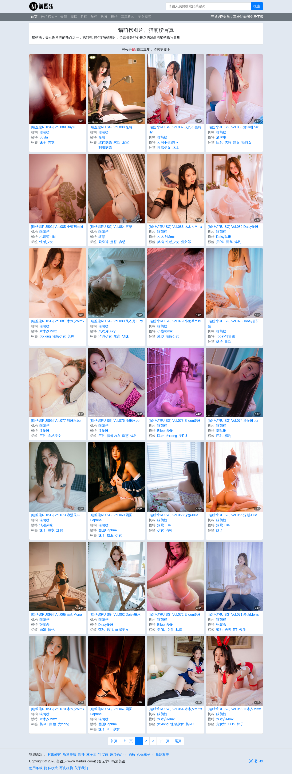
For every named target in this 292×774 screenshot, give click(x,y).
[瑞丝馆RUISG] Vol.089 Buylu (53, 127)
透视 (59, 530)
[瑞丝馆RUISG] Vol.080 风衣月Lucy (116, 321)
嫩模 (160, 242)
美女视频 (144, 17)
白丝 (228, 341)
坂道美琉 (69, 754)
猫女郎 (186, 242)
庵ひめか (116, 754)
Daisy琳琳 (223, 237)
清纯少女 (105, 336)
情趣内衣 (113, 436)
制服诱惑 (105, 147)
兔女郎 (221, 724)
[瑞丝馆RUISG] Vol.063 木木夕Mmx (234, 709)
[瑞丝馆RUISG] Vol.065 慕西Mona (56, 614)
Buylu (43, 137)
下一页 (164, 741)
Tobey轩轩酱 (225, 336)
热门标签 (47, 17)
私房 (178, 630)
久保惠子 (143, 754)
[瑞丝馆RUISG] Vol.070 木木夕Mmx (57, 709)
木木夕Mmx (166, 237)
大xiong (45, 336)
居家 (117, 336)
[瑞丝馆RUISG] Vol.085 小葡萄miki (57, 226)
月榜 (83, 17)
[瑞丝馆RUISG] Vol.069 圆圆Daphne (111, 517)
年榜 (94, 17)
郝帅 (81, 754)
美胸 (71, 336)
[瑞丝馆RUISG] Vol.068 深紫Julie (173, 515)
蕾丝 (229, 242)
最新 (63, 17)
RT (235, 630)
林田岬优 (54, 754)
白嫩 (52, 724)
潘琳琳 (221, 137)
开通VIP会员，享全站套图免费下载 (237, 17)
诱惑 (228, 142)
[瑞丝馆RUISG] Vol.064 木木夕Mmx (175, 709)
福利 (228, 436)
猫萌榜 (44, 132)
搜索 (256, 6)
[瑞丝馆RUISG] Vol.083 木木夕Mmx (175, 226)
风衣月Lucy (107, 331)
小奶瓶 (130, 754)
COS (231, 724)
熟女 (236, 142)
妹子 (42, 142)
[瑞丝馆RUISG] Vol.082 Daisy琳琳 (233, 226)
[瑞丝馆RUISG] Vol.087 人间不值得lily (175, 129)
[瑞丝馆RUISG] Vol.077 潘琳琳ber (56, 420)
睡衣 (160, 436)
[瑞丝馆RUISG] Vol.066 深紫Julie (232, 515)
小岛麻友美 (160, 754)
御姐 (42, 630)
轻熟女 (246, 142)
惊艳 (51, 630)
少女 (118, 535)
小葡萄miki (47, 237)
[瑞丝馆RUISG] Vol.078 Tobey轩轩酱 (233, 323)
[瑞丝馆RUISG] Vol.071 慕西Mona (233, 614)
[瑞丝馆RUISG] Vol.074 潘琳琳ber (233, 420)
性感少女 (164, 147)
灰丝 (117, 142)
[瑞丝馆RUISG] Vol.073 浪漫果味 (55, 515)
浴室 (125, 142)
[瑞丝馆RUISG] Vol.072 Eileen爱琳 (175, 614)
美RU (220, 242)
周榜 (73, 17)
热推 (104, 17)
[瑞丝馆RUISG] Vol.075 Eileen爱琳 (175, 420)
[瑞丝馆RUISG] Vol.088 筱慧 (111, 127)
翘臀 (113, 242)
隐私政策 (51, 768)
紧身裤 (103, 242)
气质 (242, 630)
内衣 (51, 142)
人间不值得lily (167, 142)
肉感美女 (54, 436)
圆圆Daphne (107, 530)
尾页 (178, 741)
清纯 (169, 530)
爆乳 (237, 242)
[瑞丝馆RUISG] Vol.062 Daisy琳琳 (115, 614)
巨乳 (219, 142)
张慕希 (44, 624)
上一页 (128, 741)
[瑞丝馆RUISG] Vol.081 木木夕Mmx (57, 321)
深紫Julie (164, 525)
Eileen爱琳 (165, 431)
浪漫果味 (46, 525)
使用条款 (36, 768)
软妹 (125, 336)
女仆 (170, 630)
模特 (114, 17)
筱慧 (101, 137)
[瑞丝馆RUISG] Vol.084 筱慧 (111, 226)
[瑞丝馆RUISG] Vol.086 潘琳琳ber (233, 127)
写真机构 (127, 17)
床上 (175, 147)
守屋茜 (103, 754)
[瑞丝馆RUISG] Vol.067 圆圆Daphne (111, 711)
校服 (110, 535)
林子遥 (91, 754)
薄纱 (160, 336)
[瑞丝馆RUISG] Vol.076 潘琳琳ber (115, 420)
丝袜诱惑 (105, 142)
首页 (34, 17)
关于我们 (81, 768)
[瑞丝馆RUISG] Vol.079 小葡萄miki (175, 321)
